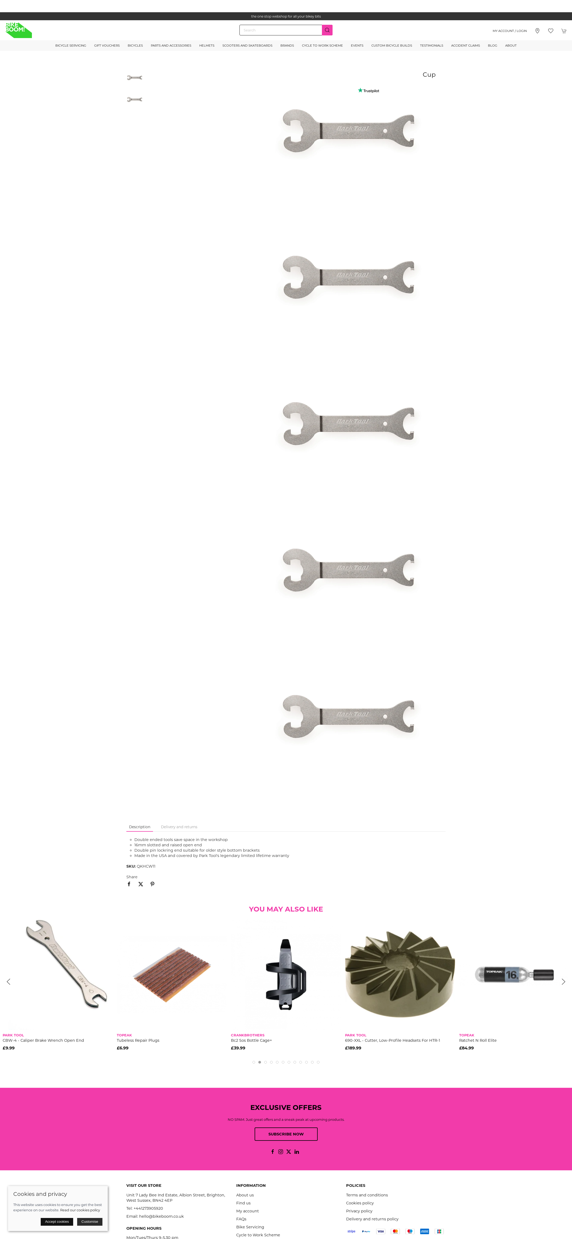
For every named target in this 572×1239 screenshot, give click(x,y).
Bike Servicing (250, 1227)
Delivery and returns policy (372, 1219)
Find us (243, 1203)
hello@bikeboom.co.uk (161, 1216)
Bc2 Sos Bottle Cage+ (251, 1040)
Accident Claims (465, 45)
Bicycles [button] (135, 45)
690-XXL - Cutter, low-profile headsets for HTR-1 (392, 1040)
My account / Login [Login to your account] (510, 31)
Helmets (206, 45)
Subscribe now (286, 1134)
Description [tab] (139, 827)
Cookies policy (360, 1203)
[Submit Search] (327, 30)
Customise (89, 1222)
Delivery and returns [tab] (179, 827)
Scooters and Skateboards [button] (247, 45)
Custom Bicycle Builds (391, 45)
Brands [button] (287, 45)
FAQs (241, 1219)
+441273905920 (148, 1208)
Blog (492, 45)
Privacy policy (359, 1211)
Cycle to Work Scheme (322, 45)
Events (357, 45)
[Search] (286, 30)
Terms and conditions (367, 1195)
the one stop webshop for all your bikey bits (286, 16)
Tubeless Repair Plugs (138, 1040)
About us (245, 1195)
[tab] (253, 1062)
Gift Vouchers (107, 45)
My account (247, 1211)
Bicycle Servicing (70, 45)
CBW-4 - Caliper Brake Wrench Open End (43, 1040)
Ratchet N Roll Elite (478, 1040)
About (511, 45)
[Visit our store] (537, 31)
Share (132, 877)
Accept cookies (57, 1222)
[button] (550, 31)
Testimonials (431, 45)
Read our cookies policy (80, 1210)
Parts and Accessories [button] (171, 45)
